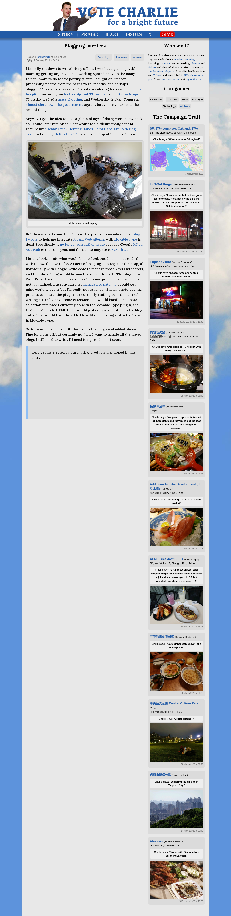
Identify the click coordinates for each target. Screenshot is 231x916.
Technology (104, 57)
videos (152, 67)
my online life (193, 79)
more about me (170, 79)
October (41, 57)
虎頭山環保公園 (160, 774)
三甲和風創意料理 (162, 636)
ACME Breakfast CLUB (166, 559)
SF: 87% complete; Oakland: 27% (174, 128)
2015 (48, 57)
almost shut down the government (54, 104)
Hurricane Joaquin (126, 94)
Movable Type (126, 239)
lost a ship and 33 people (84, 94)
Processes (121, 57)
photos (195, 63)
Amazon (137, 57)
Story (66, 34)
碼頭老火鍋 (157, 332)
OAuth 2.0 (120, 249)
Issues (134, 34)
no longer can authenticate (82, 244)
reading (179, 59)
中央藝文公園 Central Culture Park (174, 703)
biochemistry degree (161, 71)
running (190, 59)
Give (167, 34)
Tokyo (157, 75)
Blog (111, 34)
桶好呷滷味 (157, 406)
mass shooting (70, 99)
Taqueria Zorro (160, 262)
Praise (89, 34)
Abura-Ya (156, 841)
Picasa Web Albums (89, 239)
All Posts (185, 106)
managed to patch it (99, 284)
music (167, 63)
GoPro (66, 134)
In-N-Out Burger (161, 184)
